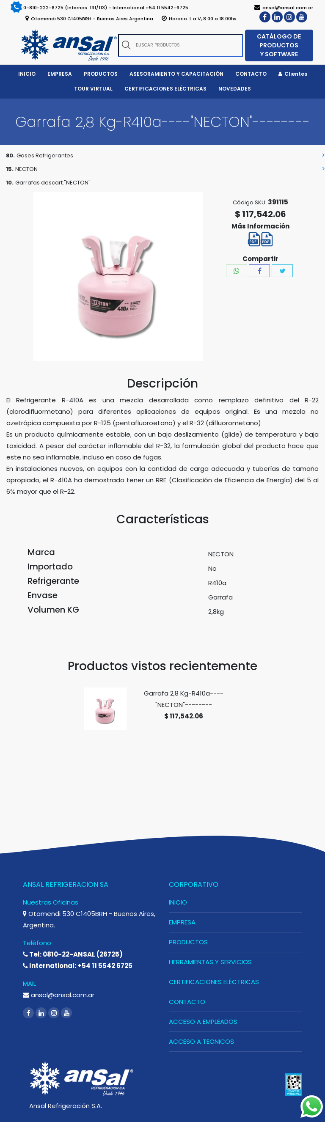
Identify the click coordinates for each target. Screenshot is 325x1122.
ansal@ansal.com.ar (58, 994)
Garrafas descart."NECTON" (53, 183)
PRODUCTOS (188, 942)
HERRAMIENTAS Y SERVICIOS (210, 961)
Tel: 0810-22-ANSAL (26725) (73, 954)
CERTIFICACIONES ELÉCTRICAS (214, 981)
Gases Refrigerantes (45, 155)
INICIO (178, 902)
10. (10, 183)
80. (10, 155)
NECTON (26, 169)
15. (10, 169)
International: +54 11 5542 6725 (77, 965)
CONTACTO (187, 1001)
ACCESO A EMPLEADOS (203, 1021)
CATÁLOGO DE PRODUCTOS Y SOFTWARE (279, 45)
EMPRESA (182, 922)
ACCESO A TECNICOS (201, 1041)
